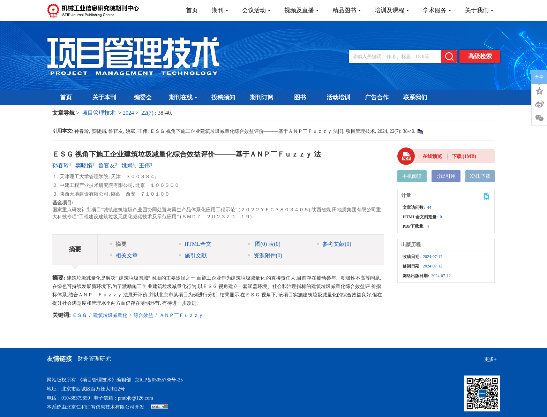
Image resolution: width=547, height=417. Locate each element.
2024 (128, 113)
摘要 (118, 244)
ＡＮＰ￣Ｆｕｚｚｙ (182, 315)
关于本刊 (104, 97)
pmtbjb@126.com (135, 398)
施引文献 (193, 255)
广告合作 (377, 97)
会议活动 (256, 10)
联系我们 (415, 97)
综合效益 (144, 315)
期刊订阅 (262, 97)
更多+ (490, 359)
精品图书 (346, 10)
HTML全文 (195, 244)
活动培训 (338, 97)
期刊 (220, 10)
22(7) (148, 113)
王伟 (144, 165)
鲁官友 (106, 165)
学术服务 (437, 10)
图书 (300, 97)
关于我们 (479, 10)
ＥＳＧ (80, 315)
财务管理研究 (94, 359)
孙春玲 (60, 165)
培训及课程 (392, 10)
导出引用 (446, 176)
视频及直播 (301, 10)
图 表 (264, 244)
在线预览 (432, 156)
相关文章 (124, 255)
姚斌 (127, 165)
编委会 (143, 97)
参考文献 (334, 244)
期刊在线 (183, 97)
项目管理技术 (98, 113)
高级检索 (480, 56)
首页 (192, 10)
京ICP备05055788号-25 (159, 379)
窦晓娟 (83, 165)
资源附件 (265, 255)
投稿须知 (223, 97)
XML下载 (480, 176)
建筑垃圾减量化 (111, 315)
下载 (464, 156)
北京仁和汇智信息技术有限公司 (100, 407)
